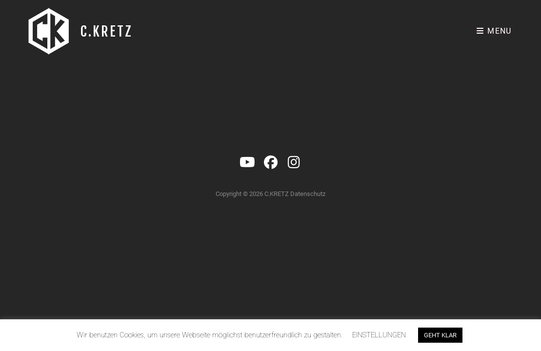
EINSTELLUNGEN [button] (379, 335)
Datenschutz (307, 241)
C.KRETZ (106, 31)
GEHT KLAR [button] (440, 335)
